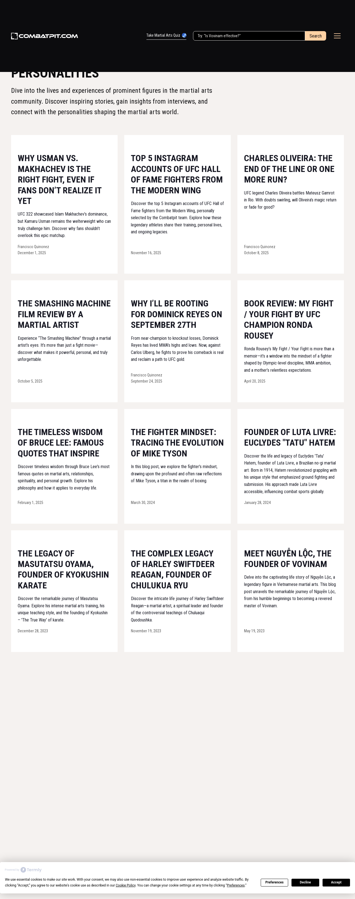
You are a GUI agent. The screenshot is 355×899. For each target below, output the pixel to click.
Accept (336, 882)
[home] (44, 36)
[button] (337, 36)
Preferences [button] (236, 885)
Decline (305, 882)
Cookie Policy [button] (125, 885)
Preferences (274, 882)
